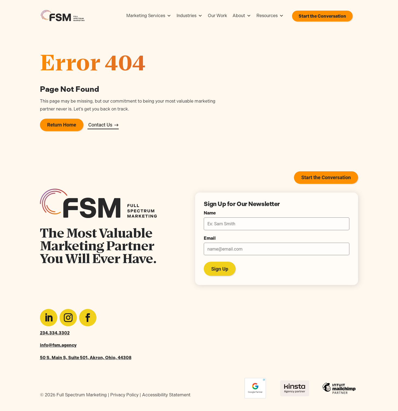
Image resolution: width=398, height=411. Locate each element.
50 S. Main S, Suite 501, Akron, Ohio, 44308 (85, 357)
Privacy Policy (124, 394)
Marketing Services (148, 15)
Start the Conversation (322, 16)
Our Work (217, 15)
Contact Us (100, 125)
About (242, 15)
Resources (270, 15)
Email (210, 238)
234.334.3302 (55, 333)
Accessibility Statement (166, 394)
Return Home (61, 125)
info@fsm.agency (58, 345)
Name (210, 213)
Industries (189, 15)
